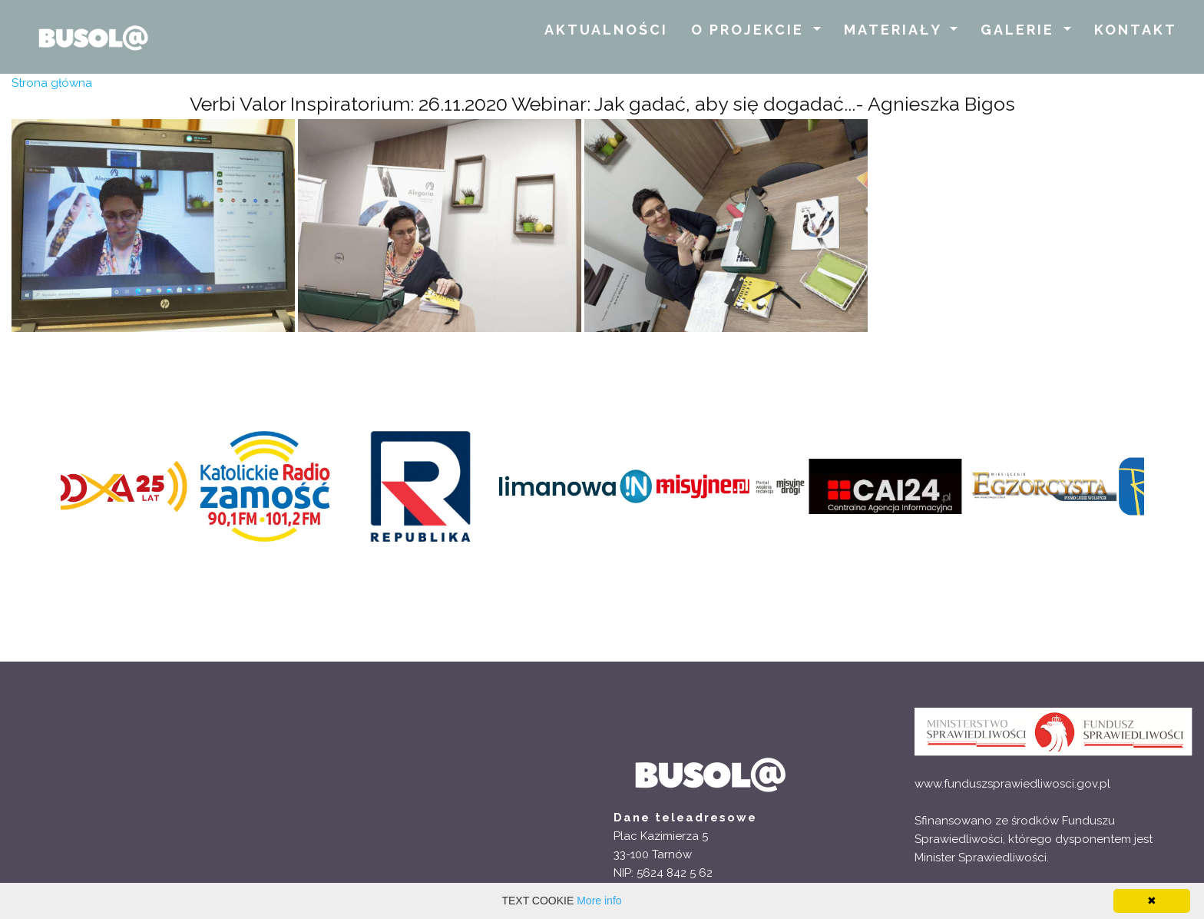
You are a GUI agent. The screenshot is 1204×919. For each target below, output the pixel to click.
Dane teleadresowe (685, 817)
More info (599, 900)
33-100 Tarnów (653, 854)
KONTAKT (1135, 30)
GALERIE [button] (1020, 30)
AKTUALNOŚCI (606, 30)
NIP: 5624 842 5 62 (663, 873)
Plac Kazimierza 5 (661, 836)
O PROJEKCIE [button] (750, 30)
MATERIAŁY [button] (895, 30)
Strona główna (52, 83)
